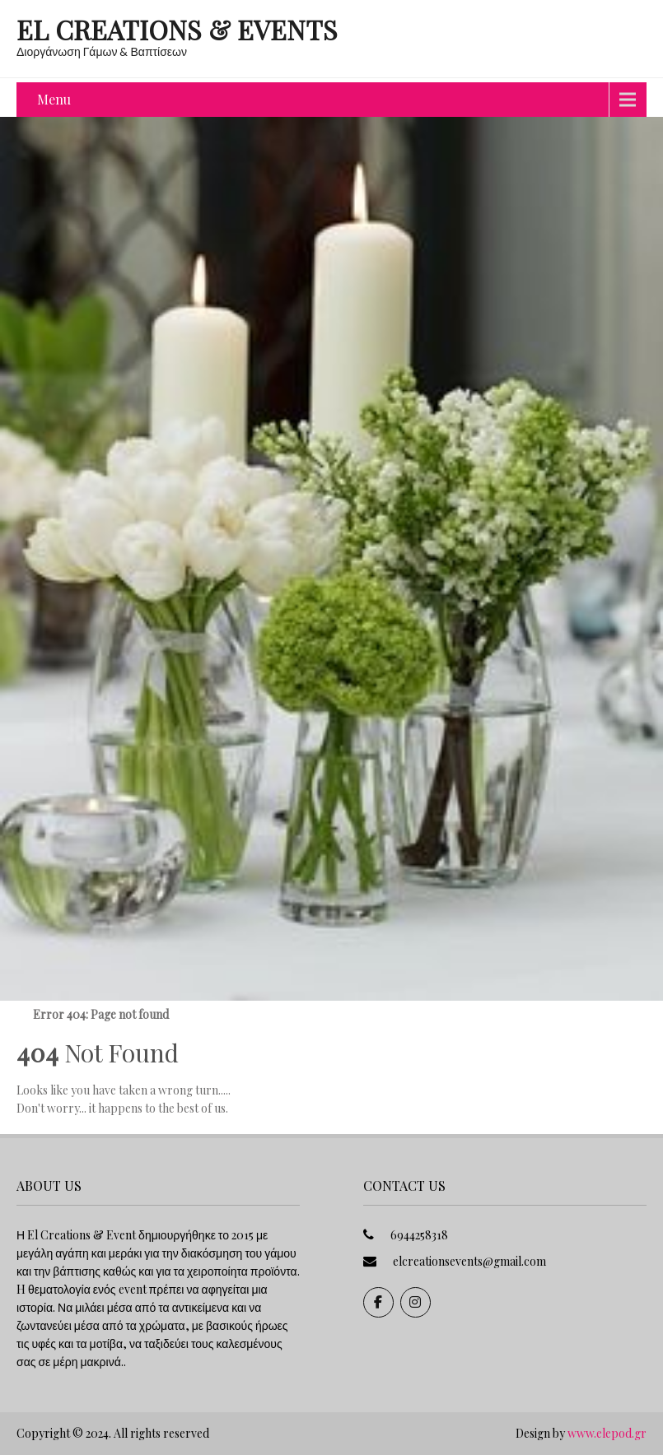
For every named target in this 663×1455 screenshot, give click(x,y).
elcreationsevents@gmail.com (469, 1261)
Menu (54, 99)
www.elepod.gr (607, 1433)
